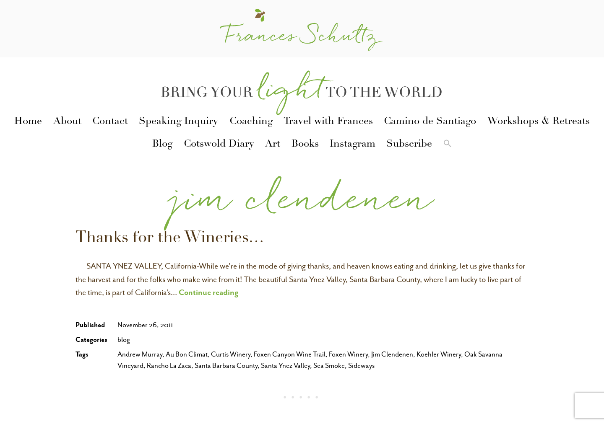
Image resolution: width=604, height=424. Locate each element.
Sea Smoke (329, 366)
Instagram (352, 145)
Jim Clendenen (392, 354)
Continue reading (209, 292)
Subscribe (409, 145)
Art (272, 145)
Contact (110, 122)
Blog (162, 145)
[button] (447, 145)
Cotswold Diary (219, 145)
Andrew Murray (139, 354)
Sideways (361, 366)
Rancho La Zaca (169, 366)
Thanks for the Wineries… (170, 239)
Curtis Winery (230, 354)
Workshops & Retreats (538, 122)
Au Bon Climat (187, 354)
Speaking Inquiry (178, 122)
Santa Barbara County (226, 366)
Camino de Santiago (430, 122)
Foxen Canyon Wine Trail (289, 354)
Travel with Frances (328, 122)
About (67, 122)
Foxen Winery (348, 354)
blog (123, 340)
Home (28, 122)
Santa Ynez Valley (285, 366)
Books (305, 145)
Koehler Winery (439, 354)
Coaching (251, 122)
